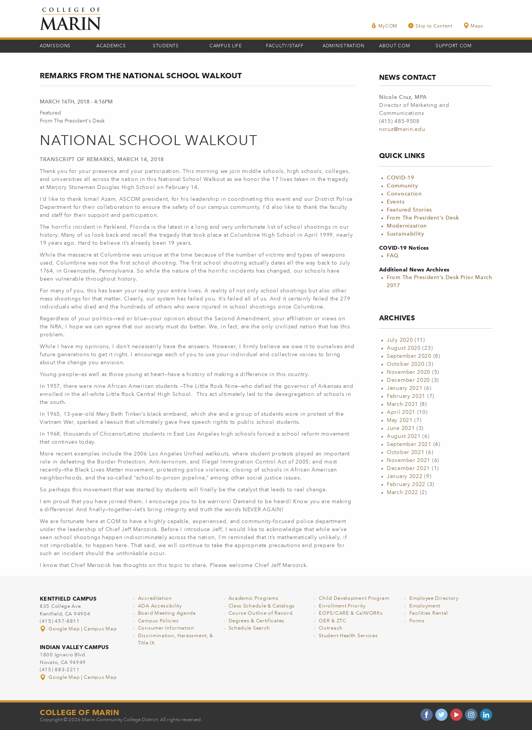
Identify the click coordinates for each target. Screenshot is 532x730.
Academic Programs (254, 598)
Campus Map (100, 629)
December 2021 (408, 468)
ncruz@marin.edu (402, 129)
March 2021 (402, 404)
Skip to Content (430, 26)
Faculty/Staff (285, 46)
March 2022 (402, 492)
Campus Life (225, 46)
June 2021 (401, 428)
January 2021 (404, 388)
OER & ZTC (332, 621)
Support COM (454, 46)
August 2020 (404, 348)
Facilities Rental (428, 613)
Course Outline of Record (261, 613)
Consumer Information (166, 628)
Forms (417, 621)
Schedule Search (250, 628)
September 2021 (409, 444)
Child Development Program (354, 598)
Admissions (55, 46)
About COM (394, 46)
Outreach (331, 628)
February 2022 (406, 484)
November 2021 (408, 460)
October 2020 (405, 364)
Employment (424, 606)
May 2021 (400, 420)
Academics (111, 46)
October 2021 (405, 452)
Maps (473, 26)
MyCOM (384, 26)
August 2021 (404, 436)
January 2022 (404, 476)
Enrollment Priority (342, 606)
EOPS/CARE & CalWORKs (351, 613)
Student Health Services (348, 635)
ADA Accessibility (160, 606)
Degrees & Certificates (256, 621)
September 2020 (409, 356)
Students (166, 46)
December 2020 (408, 380)
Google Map (60, 629)
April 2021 (401, 412)
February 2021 (406, 396)
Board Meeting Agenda (167, 613)
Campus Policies (158, 621)
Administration (344, 46)
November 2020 (408, 372)
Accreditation (155, 598)
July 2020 (400, 340)
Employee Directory (434, 598)
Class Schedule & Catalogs (262, 606)
